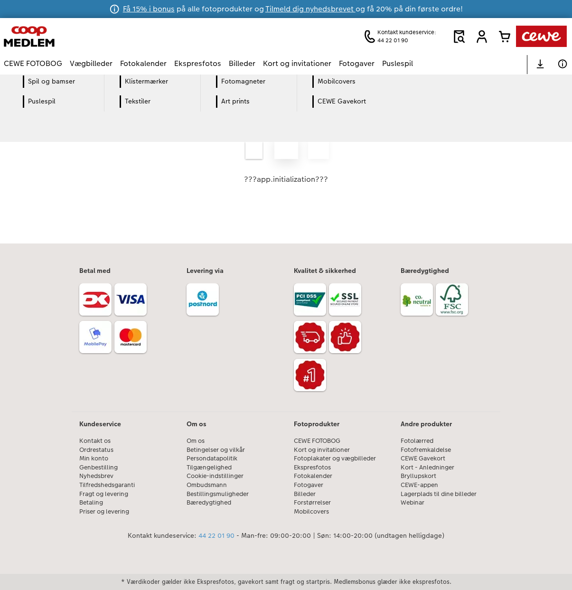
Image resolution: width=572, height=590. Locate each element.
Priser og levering (104, 511)
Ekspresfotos (312, 467)
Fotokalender (313, 476)
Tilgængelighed (209, 467)
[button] (481, 36)
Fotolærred (417, 441)
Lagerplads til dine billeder (439, 494)
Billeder (305, 494)
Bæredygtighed (209, 502)
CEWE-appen (419, 485)
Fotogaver (308, 485)
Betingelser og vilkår (216, 450)
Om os (196, 441)
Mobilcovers (311, 511)
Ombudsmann (207, 485)
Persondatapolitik (212, 458)
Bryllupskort (418, 476)
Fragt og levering (103, 494)
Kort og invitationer (322, 450)
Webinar (412, 502)
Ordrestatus (96, 450)
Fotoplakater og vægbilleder (335, 458)
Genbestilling (98, 467)
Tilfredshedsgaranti (107, 485)
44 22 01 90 (216, 535)
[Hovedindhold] (286, 159)
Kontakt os (95, 441)
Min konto (93, 458)
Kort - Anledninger (427, 467)
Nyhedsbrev (96, 476)
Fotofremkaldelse (426, 450)
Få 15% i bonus (149, 8)
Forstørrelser (312, 502)
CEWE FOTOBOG (317, 441)
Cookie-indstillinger (215, 476)
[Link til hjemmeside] (97, 36)
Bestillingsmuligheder (218, 494)
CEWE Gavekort (423, 458)
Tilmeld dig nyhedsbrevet (310, 8)
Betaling (91, 502)
